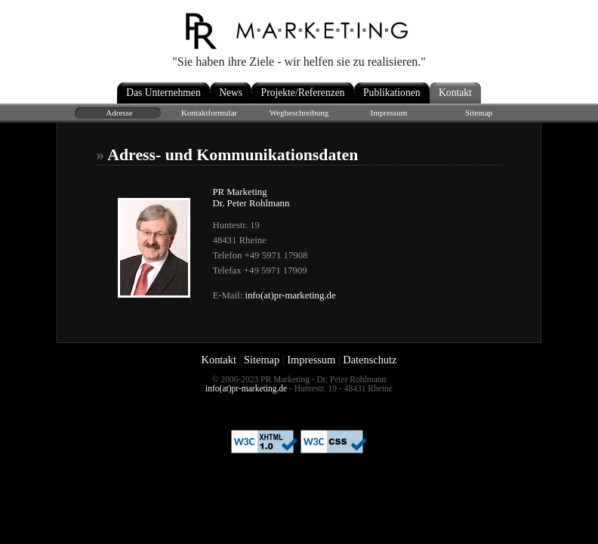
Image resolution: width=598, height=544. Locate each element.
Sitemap (261, 360)
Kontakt (219, 360)
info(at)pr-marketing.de (290, 295)
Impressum (311, 360)
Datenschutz (369, 360)
